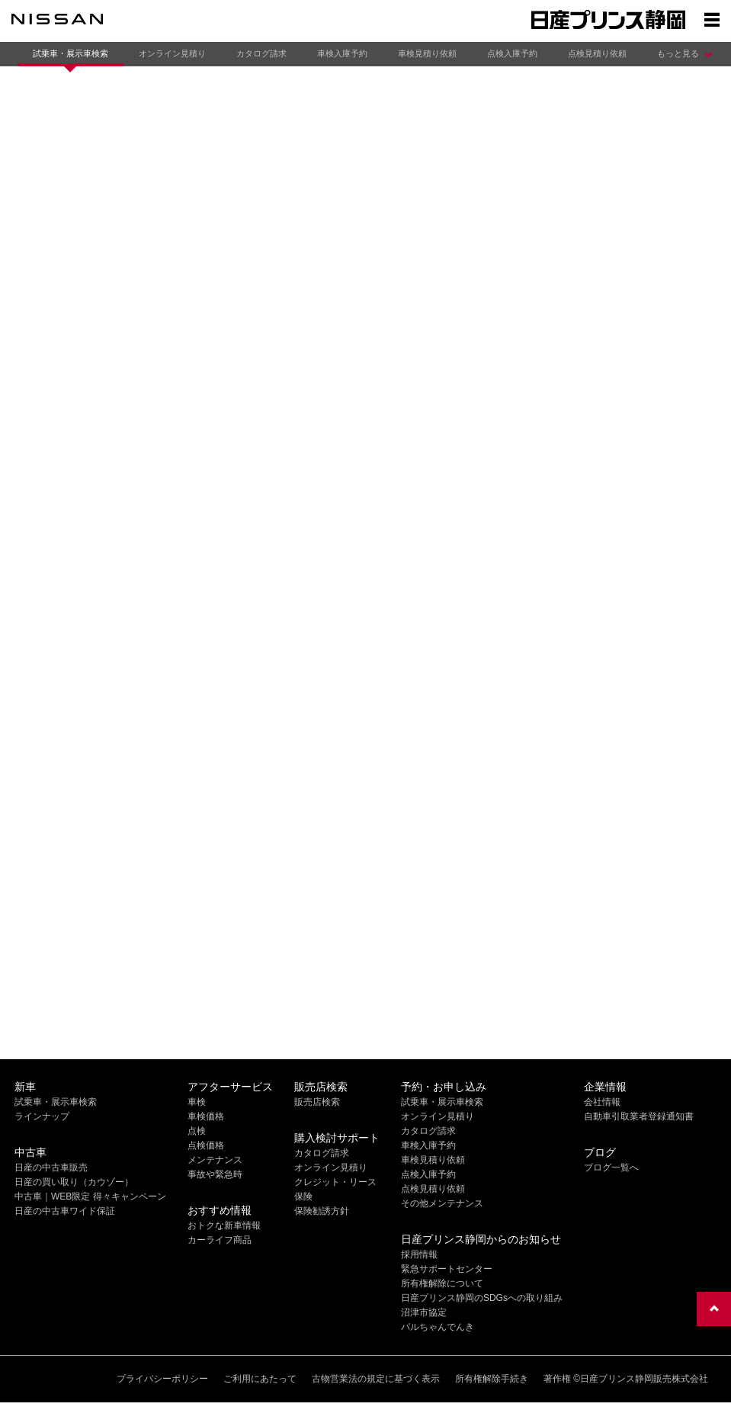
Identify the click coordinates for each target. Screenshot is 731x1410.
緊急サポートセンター (446, 1269)
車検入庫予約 (342, 53)
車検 (197, 1102)
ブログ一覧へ (611, 1167)
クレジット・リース (335, 1182)
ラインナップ (41, 1116)
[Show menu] (712, 19)
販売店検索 (317, 1102)
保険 (303, 1196)
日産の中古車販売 (51, 1167)
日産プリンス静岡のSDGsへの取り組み (482, 1298)
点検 (197, 1131)
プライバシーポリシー (162, 1378)
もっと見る (678, 53)
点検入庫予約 (512, 53)
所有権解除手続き (491, 1378)
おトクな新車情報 (224, 1225)
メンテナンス (215, 1160)
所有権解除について (442, 1283)
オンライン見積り (172, 53)
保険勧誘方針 (321, 1211)
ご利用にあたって (260, 1378)
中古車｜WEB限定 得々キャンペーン (90, 1196)
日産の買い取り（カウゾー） (73, 1182)
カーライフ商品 (220, 1240)
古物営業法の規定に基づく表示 (376, 1378)
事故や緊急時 (215, 1174)
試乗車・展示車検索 (70, 53)
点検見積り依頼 (597, 53)
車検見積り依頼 (427, 53)
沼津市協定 (424, 1312)
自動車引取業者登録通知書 (639, 1116)
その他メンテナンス (442, 1203)
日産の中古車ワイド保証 (64, 1211)
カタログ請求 (261, 53)
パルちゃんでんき (437, 1327)
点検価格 (206, 1145)
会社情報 (602, 1102)
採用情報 (419, 1254)
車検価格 (206, 1116)
